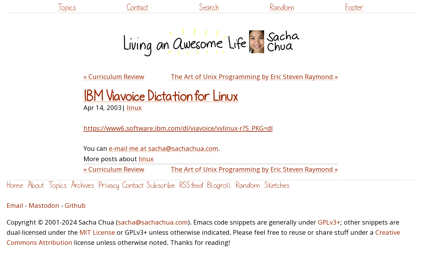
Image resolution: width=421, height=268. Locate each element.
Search (209, 7)
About (35, 185)
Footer (354, 7)
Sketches (276, 185)
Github (75, 205)
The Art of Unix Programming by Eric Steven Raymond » (254, 76)
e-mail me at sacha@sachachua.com (163, 148)
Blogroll (219, 185)
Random (282, 7)
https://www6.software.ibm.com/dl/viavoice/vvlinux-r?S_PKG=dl (178, 128)
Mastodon (44, 205)
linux (134, 107)
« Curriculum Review (114, 76)
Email (15, 205)
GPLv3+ (329, 222)
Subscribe (160, 185)
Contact (137, 7)
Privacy (108, 185)
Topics (67, 7)
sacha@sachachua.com (153, 222)
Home (15, 185)
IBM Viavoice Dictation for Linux (161, 96)
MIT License (97, 232)
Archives (82, 185)
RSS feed (191, 185)
